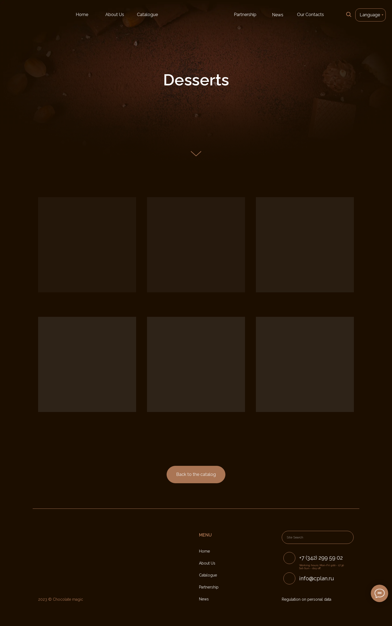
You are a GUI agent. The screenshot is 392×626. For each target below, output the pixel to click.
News (277, 14)
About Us (114, 14)
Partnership (245, 14)
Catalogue (147, 14)
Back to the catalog (196, 474)
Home (82, 14)
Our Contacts (310, 14)
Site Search (295, 537)
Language (370, 14)
